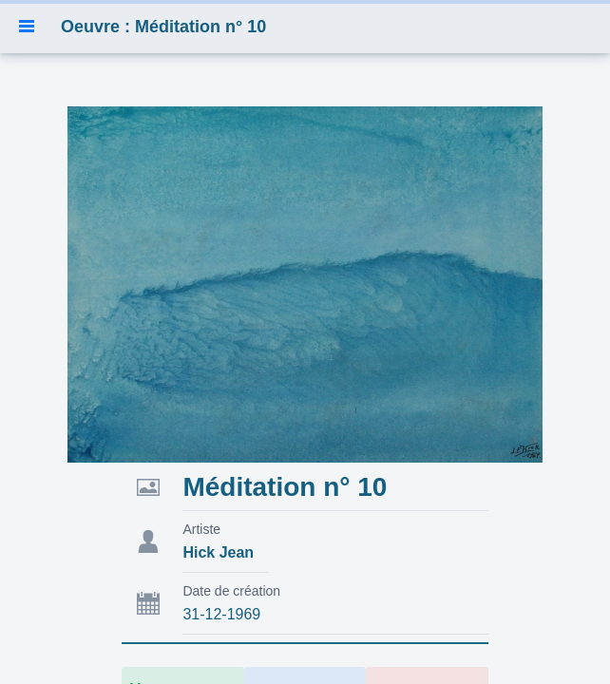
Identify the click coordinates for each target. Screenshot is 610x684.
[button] (26, 26)
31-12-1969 (221, 614)
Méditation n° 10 (284, 487)
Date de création (231, 590)
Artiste (201, 529)
